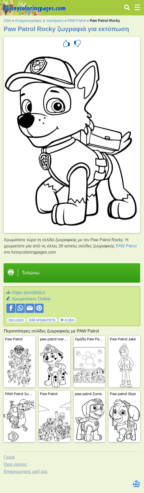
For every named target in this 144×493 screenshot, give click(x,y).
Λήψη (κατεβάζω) (28, 292)
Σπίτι (7, 20)
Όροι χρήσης (15, 464)
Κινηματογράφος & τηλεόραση (39, 20)
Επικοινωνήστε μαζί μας (25, 471)
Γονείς (9, 457)
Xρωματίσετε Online (31, 298)
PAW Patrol (76, 20)
